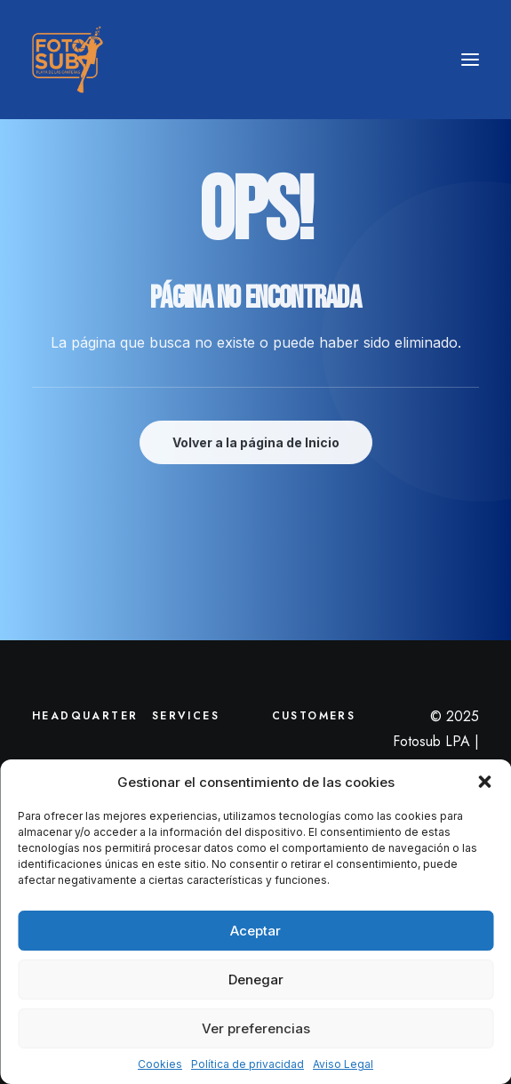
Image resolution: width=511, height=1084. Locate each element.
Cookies (160, 1064)
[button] (484, 782)
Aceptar (255, 930)
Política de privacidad (247, 1064)
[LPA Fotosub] (67, 59)
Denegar (255, 979)
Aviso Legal (343, 1064)
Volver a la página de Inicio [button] (255, 442)
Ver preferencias (256, 1028)
